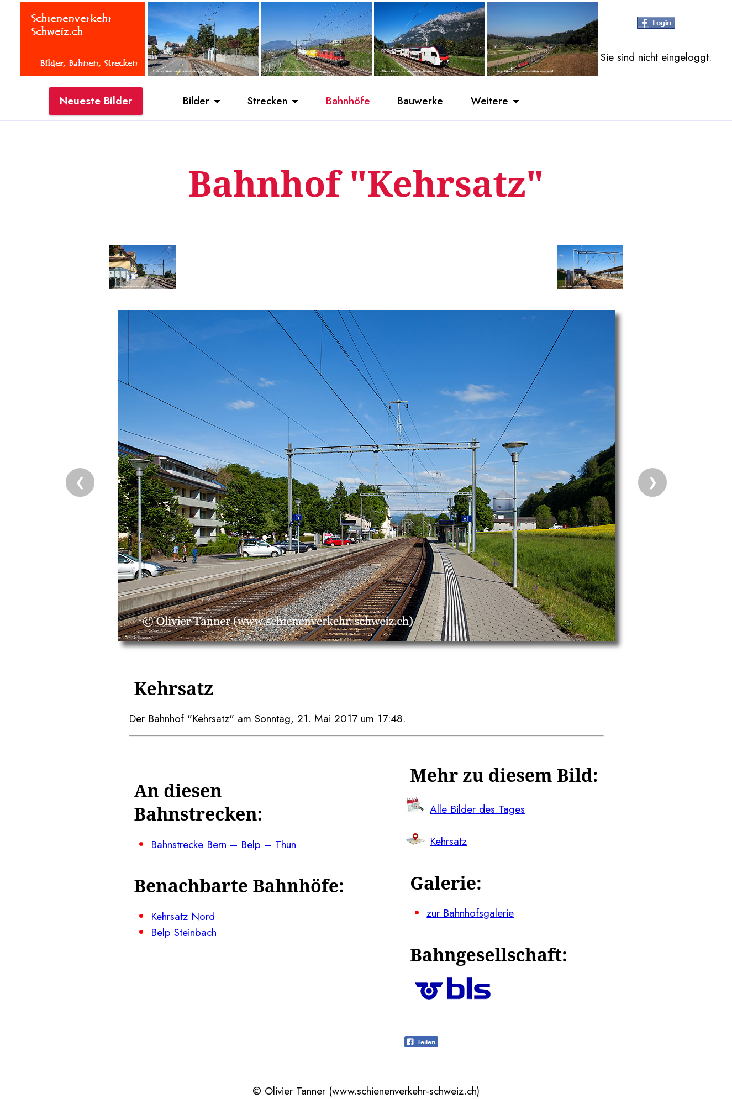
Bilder (195, 101)
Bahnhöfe (348, 101)
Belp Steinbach (184, 932)
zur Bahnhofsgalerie (470, 913)
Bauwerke (421, 101)
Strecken (267, 101)
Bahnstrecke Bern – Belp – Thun (223, 844)
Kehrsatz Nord (183, 916)
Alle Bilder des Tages (477, 809)
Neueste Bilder (96, 101)
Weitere (490, 101)
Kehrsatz (448, 841)
